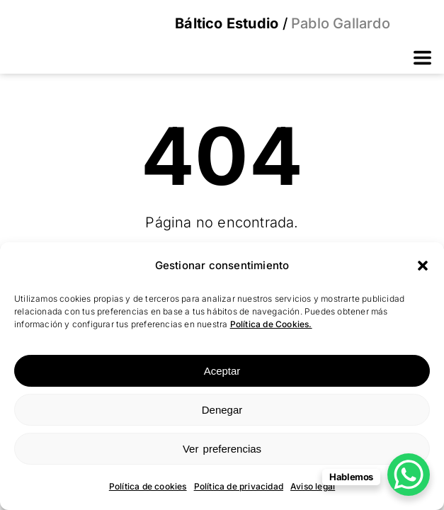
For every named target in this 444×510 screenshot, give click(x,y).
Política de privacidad (238, 486)
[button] (423, 266)
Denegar (222, 410)
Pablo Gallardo (339, 23)
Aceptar (222, 371)
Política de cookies (148, 486)
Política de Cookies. (271, 324)
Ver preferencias (222, 449)
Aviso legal (312, 486)
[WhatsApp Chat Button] (408, 474)
